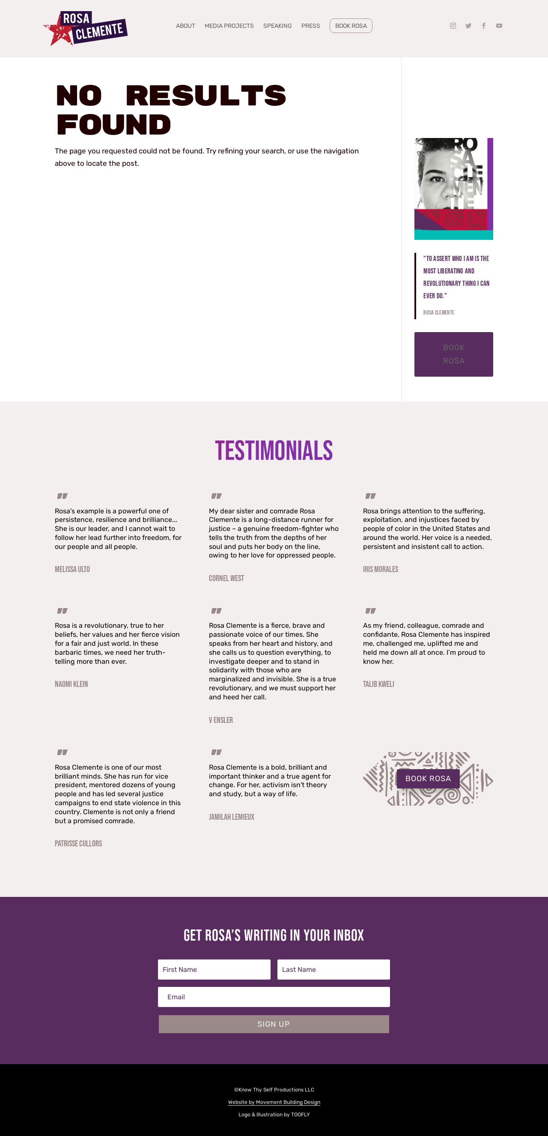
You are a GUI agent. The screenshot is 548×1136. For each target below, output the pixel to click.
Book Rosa (351, 26)
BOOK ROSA (428, 778)
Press (310, 26)
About (185, 26)
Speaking (277, 26)
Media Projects (229, 26)
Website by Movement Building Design (274, 1102)
